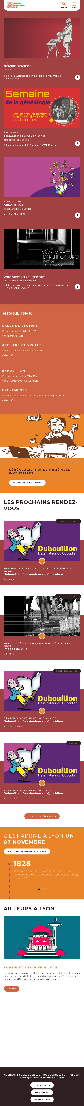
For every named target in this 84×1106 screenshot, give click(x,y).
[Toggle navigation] (74, 4)
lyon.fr (12, 989)
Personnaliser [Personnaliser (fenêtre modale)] (42, 1100)
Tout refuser (42, 1092)
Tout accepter (42, 1085)
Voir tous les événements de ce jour (27, 851)
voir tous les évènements (42, 816)
